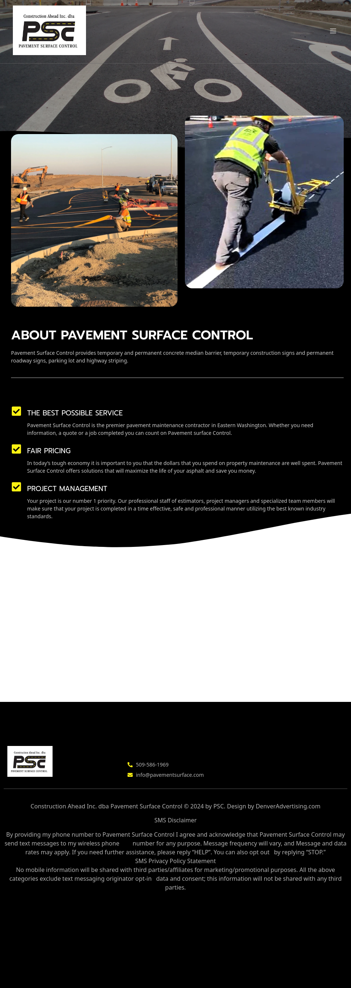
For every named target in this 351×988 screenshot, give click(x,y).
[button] (333, 31)
